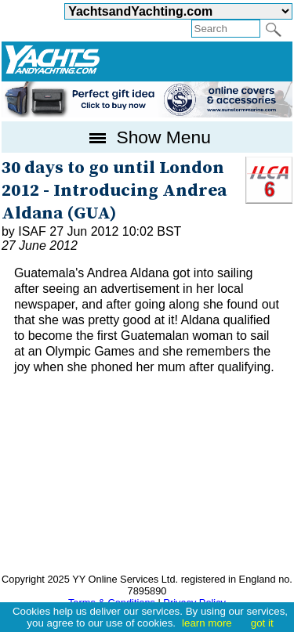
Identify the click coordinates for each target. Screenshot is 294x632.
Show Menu (147, 137)
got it (262, 623)
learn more (207, 623)
